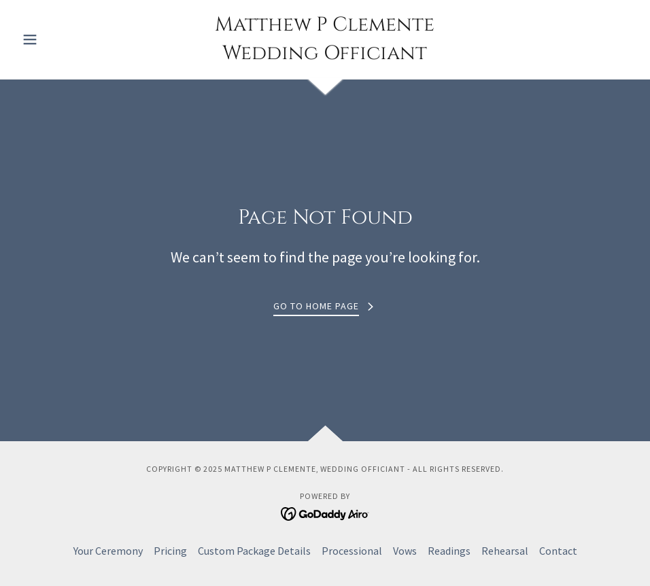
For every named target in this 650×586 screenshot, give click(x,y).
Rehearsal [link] (504, 550)
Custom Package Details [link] (254, 550)
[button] (62, 39)
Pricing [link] (170, 550)
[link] (325, 55)
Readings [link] (449, 550)
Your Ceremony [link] (108, 550)
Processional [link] (352, 550)
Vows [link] (405, 550)
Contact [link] (558, 550)
